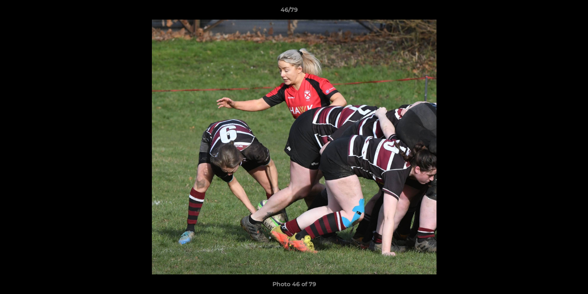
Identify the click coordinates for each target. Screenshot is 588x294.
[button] (554, 12)
